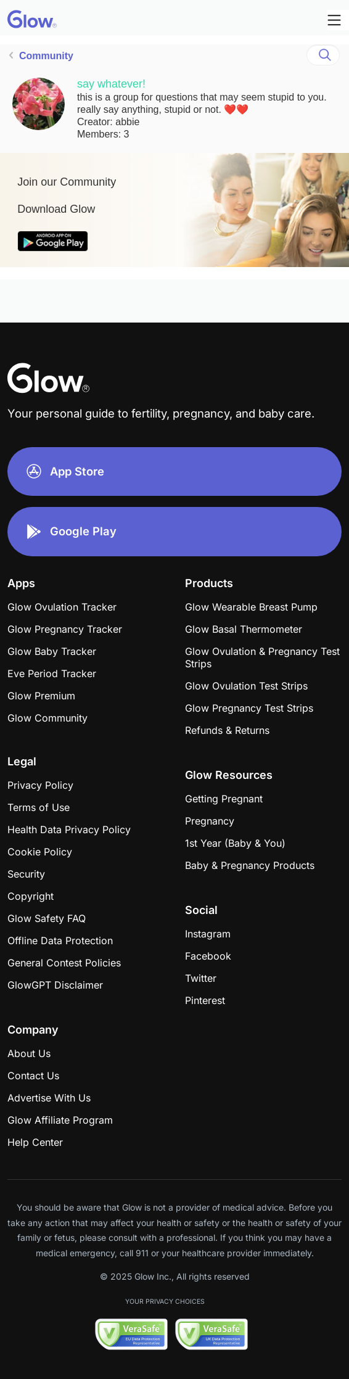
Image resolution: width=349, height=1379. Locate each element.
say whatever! (111, 84)
